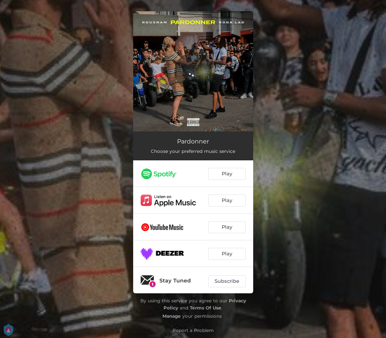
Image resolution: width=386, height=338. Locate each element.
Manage (171, 316)
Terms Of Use (205, 308)
